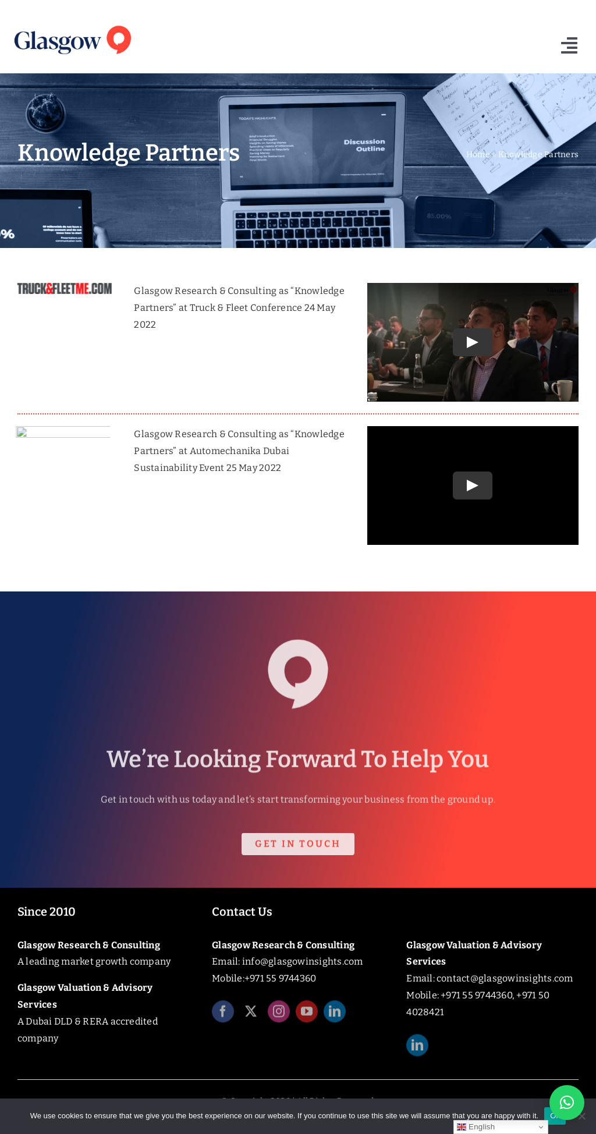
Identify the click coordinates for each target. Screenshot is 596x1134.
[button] (566, 1102)
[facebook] (223, 1015)
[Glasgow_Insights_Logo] (72, 24)
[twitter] (251, 1015)
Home (478, 155)
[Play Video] (473, 342)
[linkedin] (335, 1015)
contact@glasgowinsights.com (505, 978)
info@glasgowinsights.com (302, 961)
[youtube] (307, 1015)
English (476, 1127)
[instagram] (279, 1015)
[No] (581, 1116)
